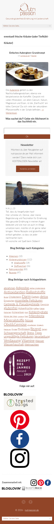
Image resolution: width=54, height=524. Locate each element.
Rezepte (33, 56)
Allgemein (13, 256)
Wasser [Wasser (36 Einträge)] (39, 340)
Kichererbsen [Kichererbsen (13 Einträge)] (18, 312)
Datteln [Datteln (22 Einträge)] (35, 296)
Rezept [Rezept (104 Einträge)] (35, 328)
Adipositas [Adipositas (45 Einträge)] (22, 288)
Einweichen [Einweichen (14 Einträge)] (9, 300)
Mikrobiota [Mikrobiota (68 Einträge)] (36, 316)
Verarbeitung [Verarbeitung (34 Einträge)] (42, 336)
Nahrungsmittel (16, 269)
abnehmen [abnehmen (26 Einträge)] (9, 287)
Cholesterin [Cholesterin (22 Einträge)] (15, 296)
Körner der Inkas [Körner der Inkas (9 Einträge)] (10, 316)
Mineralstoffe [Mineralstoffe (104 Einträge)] (14, 320)
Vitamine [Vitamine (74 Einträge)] (28, 340)
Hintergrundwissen (17, 259)
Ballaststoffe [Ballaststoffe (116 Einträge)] (35, 292)
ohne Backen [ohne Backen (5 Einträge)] (31, 325)
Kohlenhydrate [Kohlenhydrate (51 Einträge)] (38, 312)
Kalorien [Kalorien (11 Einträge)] (7, 312)
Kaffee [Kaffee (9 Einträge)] (36, 308)
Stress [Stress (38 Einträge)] (30, 332)
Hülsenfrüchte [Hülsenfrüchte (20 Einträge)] (25, 308)
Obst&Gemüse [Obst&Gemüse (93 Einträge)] (15, 324)
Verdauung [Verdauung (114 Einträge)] (12, 340)
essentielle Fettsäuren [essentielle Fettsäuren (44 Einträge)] (29, 300)
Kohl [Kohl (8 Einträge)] (26, 312)
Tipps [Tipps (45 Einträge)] (38, 332)
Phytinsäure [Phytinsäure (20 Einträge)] (24, 329)
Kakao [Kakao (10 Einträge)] (41, 308)
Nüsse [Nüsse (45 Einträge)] (29, 320)
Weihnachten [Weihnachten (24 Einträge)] (31, 344)
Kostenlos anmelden (27, 169)
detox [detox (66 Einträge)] (44, 296)
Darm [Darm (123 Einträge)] (26, 296)
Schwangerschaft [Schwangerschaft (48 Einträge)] (15, 332)
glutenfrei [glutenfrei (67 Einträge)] (10, 308)
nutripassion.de (25, 56)
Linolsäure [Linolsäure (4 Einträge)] (21, 316)
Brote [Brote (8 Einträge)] (6, 297)
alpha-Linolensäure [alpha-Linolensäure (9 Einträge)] (37, 288)
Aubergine (14, 90)
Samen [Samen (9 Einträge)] (44, 329)
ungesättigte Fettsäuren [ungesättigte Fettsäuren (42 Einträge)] (19, 336)
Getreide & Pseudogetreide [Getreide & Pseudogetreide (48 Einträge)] (22, 304)
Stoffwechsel (20, 266)
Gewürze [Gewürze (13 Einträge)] (44, 304)
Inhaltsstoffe (19, 262)
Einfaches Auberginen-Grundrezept (27, 52)
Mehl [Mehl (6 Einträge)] (26, 316)
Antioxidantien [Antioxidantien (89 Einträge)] (14, 292)
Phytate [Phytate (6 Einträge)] (14, 329)
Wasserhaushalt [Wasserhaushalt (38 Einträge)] (14, 344)
